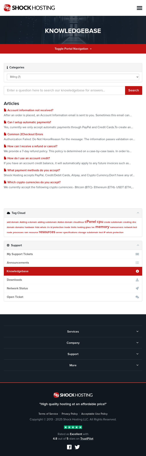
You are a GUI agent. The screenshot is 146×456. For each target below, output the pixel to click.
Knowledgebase (73, 271)
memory (102, 227)
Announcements (73, 262)
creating (127, 222)
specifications (70, 232)
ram (26, 232)
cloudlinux (78, 222)
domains (19, 227)
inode (67, 227)
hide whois (40, 227)
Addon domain (65, 222)
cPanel (90, 222)
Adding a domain (28, 222)
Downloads (73, 280)
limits (74, 227)
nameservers (116, 227)
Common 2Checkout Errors (23, 134)
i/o (48, 227)
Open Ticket (73, 297)
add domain (13, 222)
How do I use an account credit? (27, 158)
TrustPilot (86, 438)
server (59, 232)
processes (18, 232)
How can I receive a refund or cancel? (30, 146)
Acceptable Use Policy (94, 414)
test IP (102, 232)
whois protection (115, 232)
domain (10, 227)
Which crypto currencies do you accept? (32, 182)
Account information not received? (28, 110)
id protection (57, 227)
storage (82, 232)
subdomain (92, 232)
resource (33, 232)
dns (134, 222)
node (9, 232)
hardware (29, 227)
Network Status (73, 288)
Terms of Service (48, 414)
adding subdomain (47, 222)
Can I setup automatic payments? (27, 122)
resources (47, 232)
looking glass (84, 227)
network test (130, 227)
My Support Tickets (73, 254)
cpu (100, 222)
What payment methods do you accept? (32, 170)
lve (93, 227)
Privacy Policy (70, 414)
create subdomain (113, 222)
